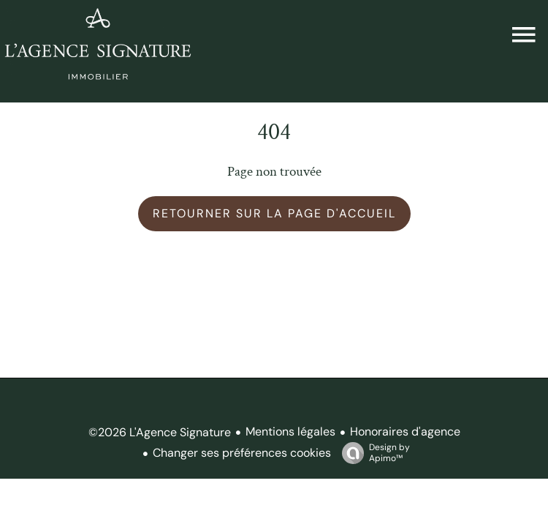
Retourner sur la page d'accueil (274, 213)
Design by (372, 452)
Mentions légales (290, 431)
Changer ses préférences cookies (242, 452)
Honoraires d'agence (405, 431)
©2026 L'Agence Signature (159, 432)
